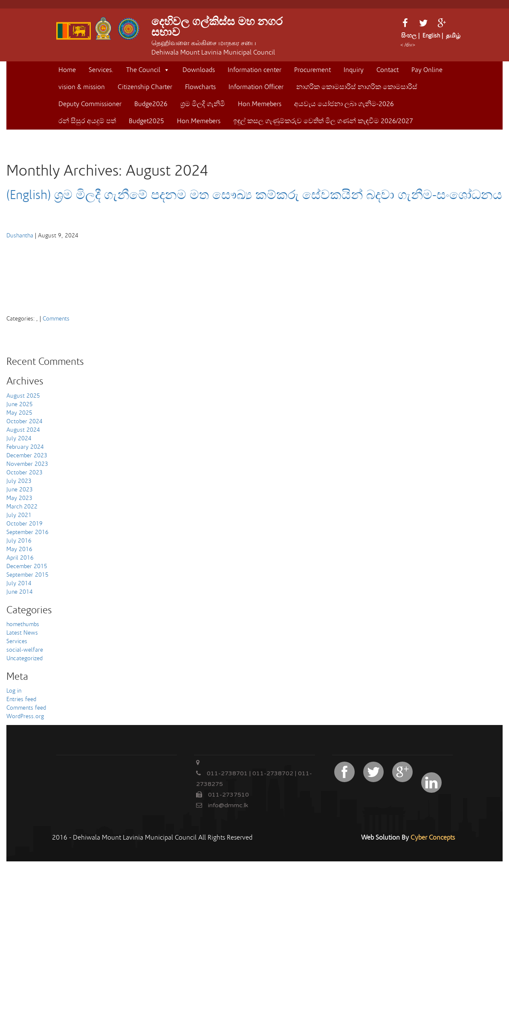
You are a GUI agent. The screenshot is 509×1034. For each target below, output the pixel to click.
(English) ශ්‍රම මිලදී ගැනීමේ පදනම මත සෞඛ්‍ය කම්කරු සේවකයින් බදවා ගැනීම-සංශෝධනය (254, 195)
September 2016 (27, 532)
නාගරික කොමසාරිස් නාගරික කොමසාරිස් (356, 87)
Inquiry (354, 69)
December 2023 (26, 456)
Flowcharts (200, 87)
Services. (101, 69)
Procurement (312, 69)
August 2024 (23, 430)
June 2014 (19, 592)
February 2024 (25, 447)
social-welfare (24, 650)
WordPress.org (25, 716)
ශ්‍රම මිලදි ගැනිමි (202, 104)
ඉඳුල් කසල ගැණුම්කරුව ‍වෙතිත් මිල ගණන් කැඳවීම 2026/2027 (323, 121)
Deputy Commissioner (89, 104)
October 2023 (24, 473)
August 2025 (23, 396)
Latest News (22, 633)
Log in (13, 691)
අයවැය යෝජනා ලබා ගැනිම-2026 (344, 104)
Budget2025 (146, 121)
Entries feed (21, 699)
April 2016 (20, 558)
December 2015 (26, 566)
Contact (387, 69)
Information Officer (255, 87)
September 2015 (27, 575)
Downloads (198, 69)
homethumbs (22, 624)
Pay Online (426, 69)
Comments (56, 319)
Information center (254, 69)
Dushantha (19, 236)
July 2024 (19, 439)
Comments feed (26, 708)
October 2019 (24, 524)
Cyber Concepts (433, 837)
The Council (148, 69)
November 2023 (27, 464)
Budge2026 (151, 104)
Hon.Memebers (259, 104)
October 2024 (24, 422)
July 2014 (19, 583)
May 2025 (19, 413)
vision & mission (81, 87)
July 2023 (19, 481)
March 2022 (22, 507)
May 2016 (19, 549)
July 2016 (19, 541)
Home (67, 69)
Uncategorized (24, 658)
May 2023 (19, 498)
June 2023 (19, 490)
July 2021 (19, 515)
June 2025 (19, 404)
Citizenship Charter (145, 87)
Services (16, 641)
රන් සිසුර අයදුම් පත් (87, 121)
